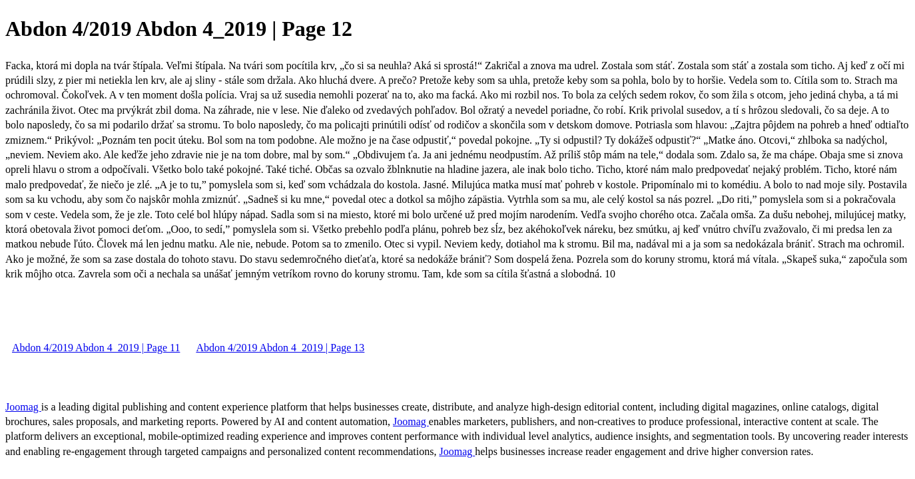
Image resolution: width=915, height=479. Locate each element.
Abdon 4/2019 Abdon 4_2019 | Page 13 (280, 347)
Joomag (23, 406)
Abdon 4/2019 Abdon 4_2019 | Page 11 (96, 347)
